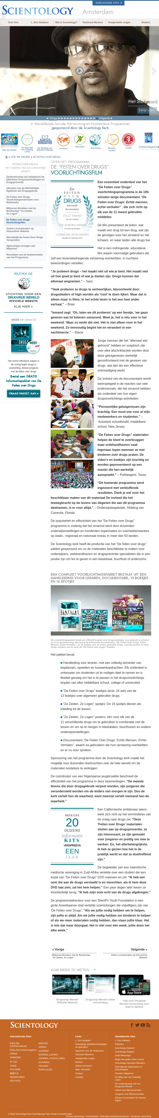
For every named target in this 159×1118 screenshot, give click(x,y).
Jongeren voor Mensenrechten (129, 1094)
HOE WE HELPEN (21, 157)
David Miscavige (123, 1055)
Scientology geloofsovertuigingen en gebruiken (91, 1045)
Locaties (79, 1077)
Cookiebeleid (92, 1116)
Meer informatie (82, 1069)
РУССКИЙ (15, 1069)
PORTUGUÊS (45, 1069)
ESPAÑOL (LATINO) (48, 1054)
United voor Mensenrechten (128, 1090)
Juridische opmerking (141, 1116)
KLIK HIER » (23, 306)
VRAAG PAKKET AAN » (24, 393)
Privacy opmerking (75, 1116)
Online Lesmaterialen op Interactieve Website (20, 230)
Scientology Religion (125, 1052)
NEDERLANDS (17, 1077)
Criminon (63, 141)
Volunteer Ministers (84, 1054)
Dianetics (119, 1044)
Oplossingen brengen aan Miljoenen (20, 247)
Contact (79, 1073)
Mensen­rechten (112, 142)
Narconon (79, 140)
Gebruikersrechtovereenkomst (114, 1116)
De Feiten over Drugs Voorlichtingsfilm (18, 221)
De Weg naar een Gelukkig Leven (27, 142)
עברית (13, 1061)
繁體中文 (14, 1073)
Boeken (146, 22)
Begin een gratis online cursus (129, 1059)
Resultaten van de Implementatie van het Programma (24, 256)
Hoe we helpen (9, 150)
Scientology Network (125, 1048)
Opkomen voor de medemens (89, 1051)
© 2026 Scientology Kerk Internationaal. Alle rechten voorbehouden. (40, 1114)
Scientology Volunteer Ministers (130, 1063)
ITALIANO (43, 1066)
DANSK (13, 1053)
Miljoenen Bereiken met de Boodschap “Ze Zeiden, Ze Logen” (21, 211)
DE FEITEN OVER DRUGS (47, 157)
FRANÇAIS (15, 1057)
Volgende (104, 118)
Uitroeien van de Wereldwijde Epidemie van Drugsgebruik (22, 189)
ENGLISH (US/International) (18, 1044)
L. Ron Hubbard (39, 22)
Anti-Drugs (96, 141)
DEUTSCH (15, 1081)
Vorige (53, 118)
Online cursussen (83, 1066)
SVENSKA (44, 1051)
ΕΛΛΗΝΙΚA (44, 1062)
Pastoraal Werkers (93, 22)
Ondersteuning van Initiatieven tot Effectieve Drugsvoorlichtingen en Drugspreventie (25, 180)
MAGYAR (43, 1043)
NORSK (42, 1047)
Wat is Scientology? (66, 22)
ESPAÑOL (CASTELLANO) (52, 1058)
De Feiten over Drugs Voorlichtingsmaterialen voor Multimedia (22, 200)
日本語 (13, 1066)
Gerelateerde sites (109, 3)
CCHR (128, 141)
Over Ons (13, 22)
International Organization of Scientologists (128, 1068)
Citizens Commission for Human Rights (130, 1099)
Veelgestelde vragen (119, 22)
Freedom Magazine (124, 1073)
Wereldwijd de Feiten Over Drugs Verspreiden (24, 238)
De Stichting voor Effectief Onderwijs (44, 142)
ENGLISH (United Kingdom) (23, 1050)
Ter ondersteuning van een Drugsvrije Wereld (127, 1085)
